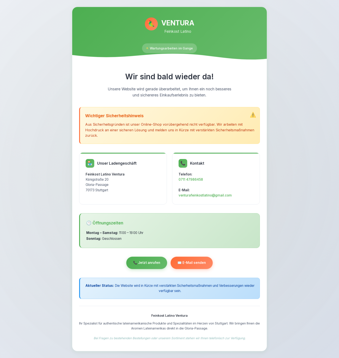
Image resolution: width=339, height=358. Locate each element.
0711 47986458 (191, 181)
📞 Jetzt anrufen (146, 264)
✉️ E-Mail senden (191, 264)
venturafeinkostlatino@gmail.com (205, 196)
